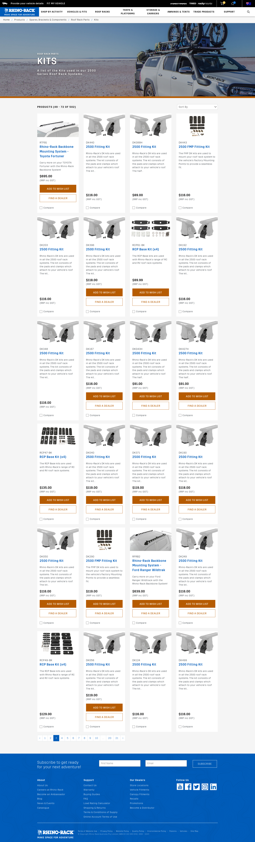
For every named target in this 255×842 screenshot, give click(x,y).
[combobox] (197, 107)
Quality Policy (138, 831)
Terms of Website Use (87, 831)
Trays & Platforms (128, 12)
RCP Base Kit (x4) (145, 249)
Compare (48, 207)
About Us (42, 785)
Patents (173, 831)
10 (96, 738)
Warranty (89, 789)
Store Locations (139, 785)
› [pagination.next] (122, 738)
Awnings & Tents (179, 11)
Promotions (136, 803)
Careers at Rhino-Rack (50, 789)
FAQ (86, 798)
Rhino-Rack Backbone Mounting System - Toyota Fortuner (57, 151)
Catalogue (43, 808)
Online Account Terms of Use (100, 816)
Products (19, 19)
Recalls (134, 798)
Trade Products (204, 11)
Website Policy (122, 831)
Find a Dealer (58, 198)
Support (229, 11)
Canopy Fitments (139, 794)
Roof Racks (102, 11)
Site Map (194, 831)
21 (116, 738)
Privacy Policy (107, 831)
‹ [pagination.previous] (39, 738)
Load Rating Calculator (97, 803)
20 (109, 738)
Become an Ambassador (51, 794)
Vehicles (183, 831)
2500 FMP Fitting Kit (194, 147)
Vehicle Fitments (139, 789)
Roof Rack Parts (80, 19)
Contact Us (90, 785)
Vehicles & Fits (77, 11)
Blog (39, 798)
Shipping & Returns (95, 808)
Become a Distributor (142, 808)
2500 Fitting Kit (98, 147)
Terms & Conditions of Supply (101, 812)
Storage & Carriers (153, 12)
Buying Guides (92, 794)
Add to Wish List (58, 188)
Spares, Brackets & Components (48, 19)
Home (6, 19)
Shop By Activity (52, 11)
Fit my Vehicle (56, 3)
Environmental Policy (157, 831)
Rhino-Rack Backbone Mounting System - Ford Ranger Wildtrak (149, 565)
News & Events (45, 803)
